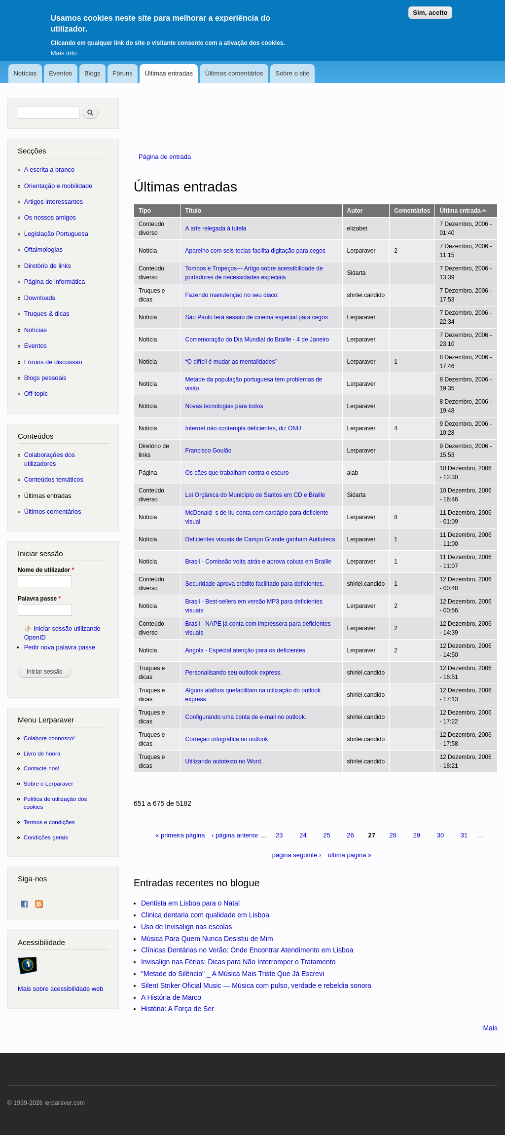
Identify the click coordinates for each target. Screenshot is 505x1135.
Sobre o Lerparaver (48, 783)
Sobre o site (292, 73)
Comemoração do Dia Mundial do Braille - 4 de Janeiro (257, 339)
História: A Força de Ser (177, 1009)
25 (326, 835)
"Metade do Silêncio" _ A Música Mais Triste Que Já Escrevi (232, 974)
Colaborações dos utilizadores (49, 459)
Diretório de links (47, 265)
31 (464, 835)
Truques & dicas (47, 313)
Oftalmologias (43, 249)
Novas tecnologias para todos (224, 406)
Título (193, 210)
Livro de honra (42, 753)
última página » (349, 855)
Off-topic (36, 393)
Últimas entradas (168, 73)
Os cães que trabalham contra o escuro (237, 472)
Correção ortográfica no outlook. (227, 739)
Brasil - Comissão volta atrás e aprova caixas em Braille (258, 561)
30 (440, 835)
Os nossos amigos (50, 217)
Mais (490, 1028)
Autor (355, 210)
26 (350, 835)
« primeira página (180, 835)
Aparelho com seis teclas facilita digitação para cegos (255, 250)
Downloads (39, 298)
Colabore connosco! (49, 738)
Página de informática (54, 281)
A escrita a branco (49, 169)
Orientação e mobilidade (58, 185)
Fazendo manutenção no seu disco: (232, 295)
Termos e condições (49, 822)
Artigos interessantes (53, 201)
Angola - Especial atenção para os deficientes (245, 650)
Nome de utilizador (46, 570)
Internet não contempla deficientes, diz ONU (243, 428)
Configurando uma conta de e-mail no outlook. (246, 717)
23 (279, 835)
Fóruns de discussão (53, 362)
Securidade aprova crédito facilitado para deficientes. (255, 583)
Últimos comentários (234, 73)
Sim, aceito (430, 7)
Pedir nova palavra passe (59, 647)
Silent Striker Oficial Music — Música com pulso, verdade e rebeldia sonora (256, 985)
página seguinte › (297, 855)
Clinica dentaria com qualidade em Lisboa (205, 915)
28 (393, 835)
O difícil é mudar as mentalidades (231, 361)
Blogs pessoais (45, 377)
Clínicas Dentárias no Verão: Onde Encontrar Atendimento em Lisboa (247, 950)
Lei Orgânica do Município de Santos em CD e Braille (255, 495)
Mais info (63, 47)
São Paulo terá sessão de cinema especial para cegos (256, 317)
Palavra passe (39, 598)
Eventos (60, 73)
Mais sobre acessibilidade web (60, 988)
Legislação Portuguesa (56, 233)
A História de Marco (171, 997)
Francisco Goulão (208, 450)
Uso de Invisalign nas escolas (186, 927)
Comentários (412, 210)
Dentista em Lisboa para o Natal (190, 903)
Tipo (145, 210)
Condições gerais (46, 837)
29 (416, 835)
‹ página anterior (235, 835)
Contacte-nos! (42, 768)
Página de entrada (165, 156)
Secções (32, 151)
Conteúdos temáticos (53, 479)
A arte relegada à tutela (216, 228)
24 (302, 835)
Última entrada (463, 210)
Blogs (92, 73)
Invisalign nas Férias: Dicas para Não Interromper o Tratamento (238, 962)
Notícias (24, 73)
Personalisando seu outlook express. (233, 672)
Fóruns (122, 73)
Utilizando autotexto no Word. (224, 761)
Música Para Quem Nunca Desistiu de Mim (207, 939)
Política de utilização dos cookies (55, 802)
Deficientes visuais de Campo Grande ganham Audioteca (260, 539)
